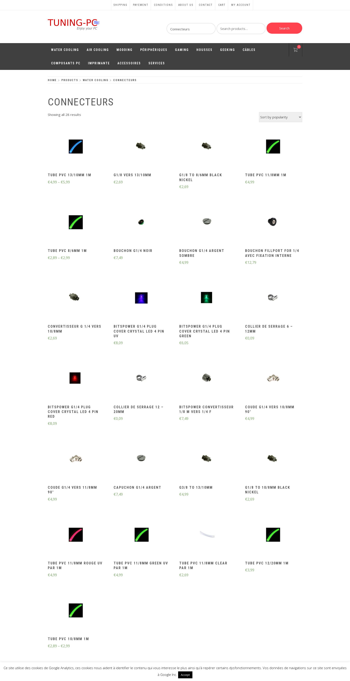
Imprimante (99, 63)
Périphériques (153, 50)
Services (156, 63)
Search (284, 28)
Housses (204, 50)
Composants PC (65, 63)
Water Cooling (65, 50)
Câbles (249, 50)
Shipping (120, 4)
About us (185, 4)
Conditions (163, 4)
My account (241, 4)
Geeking (227, 50)
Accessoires (129, 63)
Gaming (182, 50)
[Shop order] (280, 117)
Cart (222, 4)
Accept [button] (185, 675)
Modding (125, 50)
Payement (140, 4)
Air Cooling (98, 50)
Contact (206, 4)
